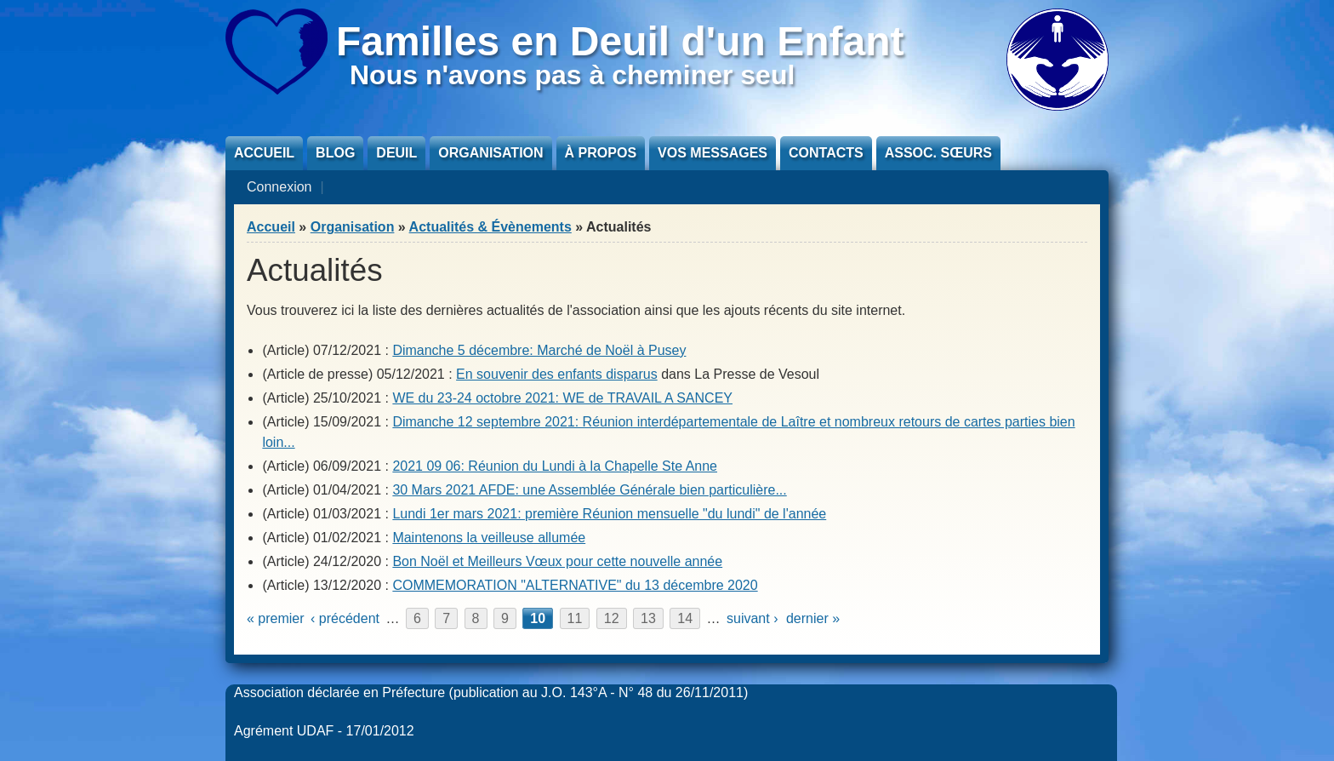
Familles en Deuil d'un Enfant (620, 41)
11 (575, 618)
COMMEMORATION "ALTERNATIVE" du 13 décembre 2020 (574, 585)
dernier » (813, 618)
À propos (600, 153)
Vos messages (712, 153)
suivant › (752, 618)
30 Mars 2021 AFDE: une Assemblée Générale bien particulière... (589, 490)
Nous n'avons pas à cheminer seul (572, 75)
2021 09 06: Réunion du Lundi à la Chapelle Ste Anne (554, 466)
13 (648, 618)
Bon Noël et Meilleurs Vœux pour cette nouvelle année (557, 561)
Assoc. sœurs (938, 153)
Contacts (826, 153)
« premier (276, 618)
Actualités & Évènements (490, 227)
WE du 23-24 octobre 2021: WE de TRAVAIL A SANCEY (562, 398)
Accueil (264, 153)
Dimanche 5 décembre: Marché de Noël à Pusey (539, 350)
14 (685, 618)
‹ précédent (345, 618)
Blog (335, 153)
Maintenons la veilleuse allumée (488, 537)
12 (611, 618)
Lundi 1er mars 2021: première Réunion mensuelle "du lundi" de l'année (609, 513)
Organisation (490, 153)
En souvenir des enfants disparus (557, 374)
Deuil (396, 153)
